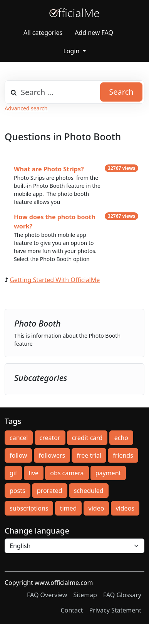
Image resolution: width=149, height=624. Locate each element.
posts (17, 490)
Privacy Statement (115, 610)
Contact (72, 610)
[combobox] (74, 91)
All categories (42, 32)
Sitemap (85, 595)
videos (125, 508)
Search (121, 92)
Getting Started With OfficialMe (55, 280)
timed (68, 508)
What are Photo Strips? (49, 169)
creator (50, 438)
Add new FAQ (94, 32)
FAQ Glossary (122, 595)
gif (13, 473)
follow (18, 455)
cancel (19, 438)
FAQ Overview (47, 595)
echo (121, 438)
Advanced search (26, 108)
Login (72, 51)
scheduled (89, 490)
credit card (87, 438)
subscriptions (29, 508)
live (34, 473)
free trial (89, 455)
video (96, 508)
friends (123, 455)
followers (52, 455)
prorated (49, 490)
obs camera (67, 473)
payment (108, 473)
